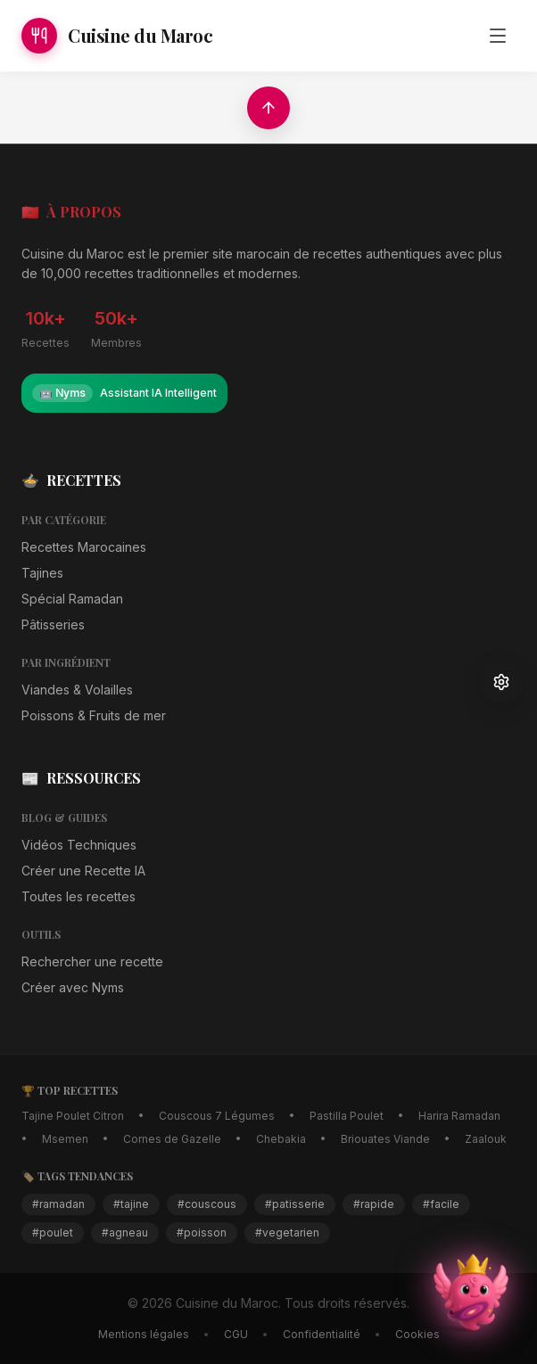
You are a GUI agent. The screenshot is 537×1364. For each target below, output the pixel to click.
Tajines (42, 572)
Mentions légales (143, 1334)
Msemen (65, 1139)
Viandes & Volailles (77, 689)
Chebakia (281, 1139)
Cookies (417, 1334)
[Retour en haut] (268, 107)
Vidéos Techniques (78, 844)
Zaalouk (486, 1139)
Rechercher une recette (92, 961)
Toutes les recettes (78, 896)
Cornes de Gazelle (172, 1139)
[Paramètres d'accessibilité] (501, 682)
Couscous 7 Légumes (217, 1115)
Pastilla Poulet (347, 1115)
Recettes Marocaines (83, 547)
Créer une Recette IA (83, 870)
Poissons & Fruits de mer (93, 715)
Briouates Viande (385, 1139)
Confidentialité (321, 1334)
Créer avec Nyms (72, 987)
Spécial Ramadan (72, 598)
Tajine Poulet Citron (72, 1115)
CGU (236, 1334)
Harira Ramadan (459, 1115)
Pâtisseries (53, 624)
